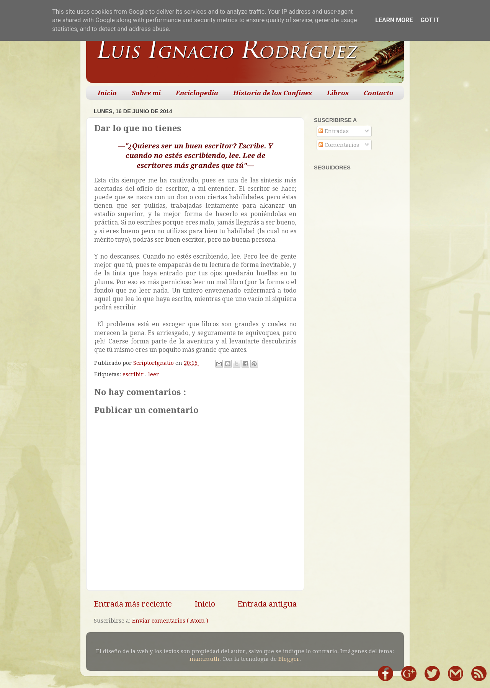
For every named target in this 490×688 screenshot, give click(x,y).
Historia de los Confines (272, 93)
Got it (429, 20)
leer (153, 374)
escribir (133, 374)
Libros (338, 93)
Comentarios (338, 145)
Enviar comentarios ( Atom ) (170, 621)
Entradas (333, 131)
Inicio (107, 93)
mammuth (204, 659)
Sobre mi (146, 93)
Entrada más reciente (133, 603)
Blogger (288, 659)
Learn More (394, 20)
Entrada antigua (267, 603)
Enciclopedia (197, 93)
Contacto (379, 93)
